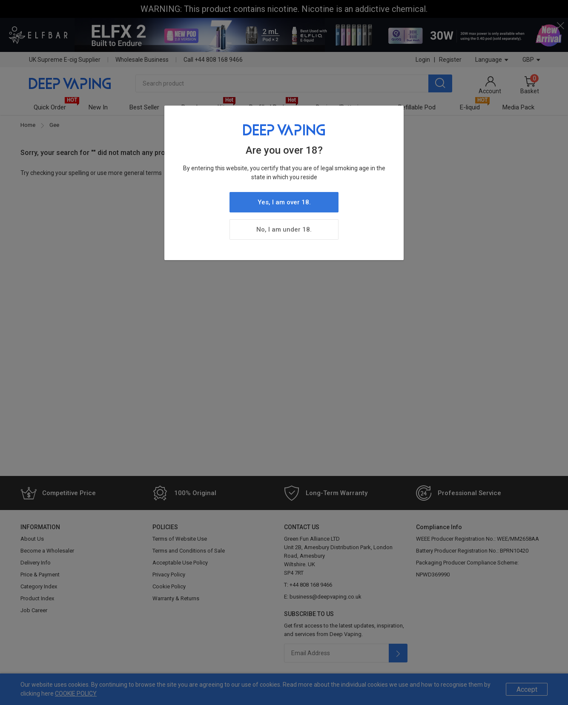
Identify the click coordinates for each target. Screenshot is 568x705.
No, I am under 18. (284, 229)
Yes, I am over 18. (284, 202)
